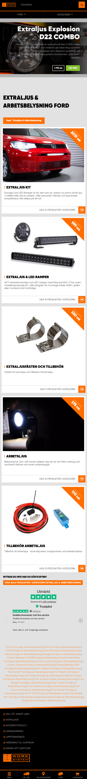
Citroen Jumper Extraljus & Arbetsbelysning (30, 664)
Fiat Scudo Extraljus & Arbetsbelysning (56, 679)
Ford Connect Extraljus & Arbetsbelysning (50, 686)
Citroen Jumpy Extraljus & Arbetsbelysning (58, 661)
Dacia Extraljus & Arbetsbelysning (61, 650)
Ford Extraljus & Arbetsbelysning (23, 650)
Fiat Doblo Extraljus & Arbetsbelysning (46, 675)
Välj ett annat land (17, 714)
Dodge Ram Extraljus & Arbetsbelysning (43, 700)
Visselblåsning (14, 731)
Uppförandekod (15, 737)
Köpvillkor (12, 719)
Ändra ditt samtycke (18, 748)
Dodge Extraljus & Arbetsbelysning (62, 654)
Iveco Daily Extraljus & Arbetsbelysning (61, 697)
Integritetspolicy (16, 725)
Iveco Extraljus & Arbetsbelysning (23, 654)
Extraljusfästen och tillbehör (35, 367)
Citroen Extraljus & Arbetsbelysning (25, 647)
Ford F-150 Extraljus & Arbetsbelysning (45, 693)
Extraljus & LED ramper (27, 277)
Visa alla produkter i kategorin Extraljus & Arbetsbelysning (43, 582)
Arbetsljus (16, 456)
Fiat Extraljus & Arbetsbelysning (63, 647)
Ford (8, 120)
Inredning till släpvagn (20, 742)
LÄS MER (73, 68)
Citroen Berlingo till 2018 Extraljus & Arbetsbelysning (35, 657)
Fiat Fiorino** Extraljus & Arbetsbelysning (30, 671)
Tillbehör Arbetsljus (25, 546)
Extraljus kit (18, 187)
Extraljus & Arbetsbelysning (27, 120)
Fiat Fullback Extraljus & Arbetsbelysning (59, 668)
